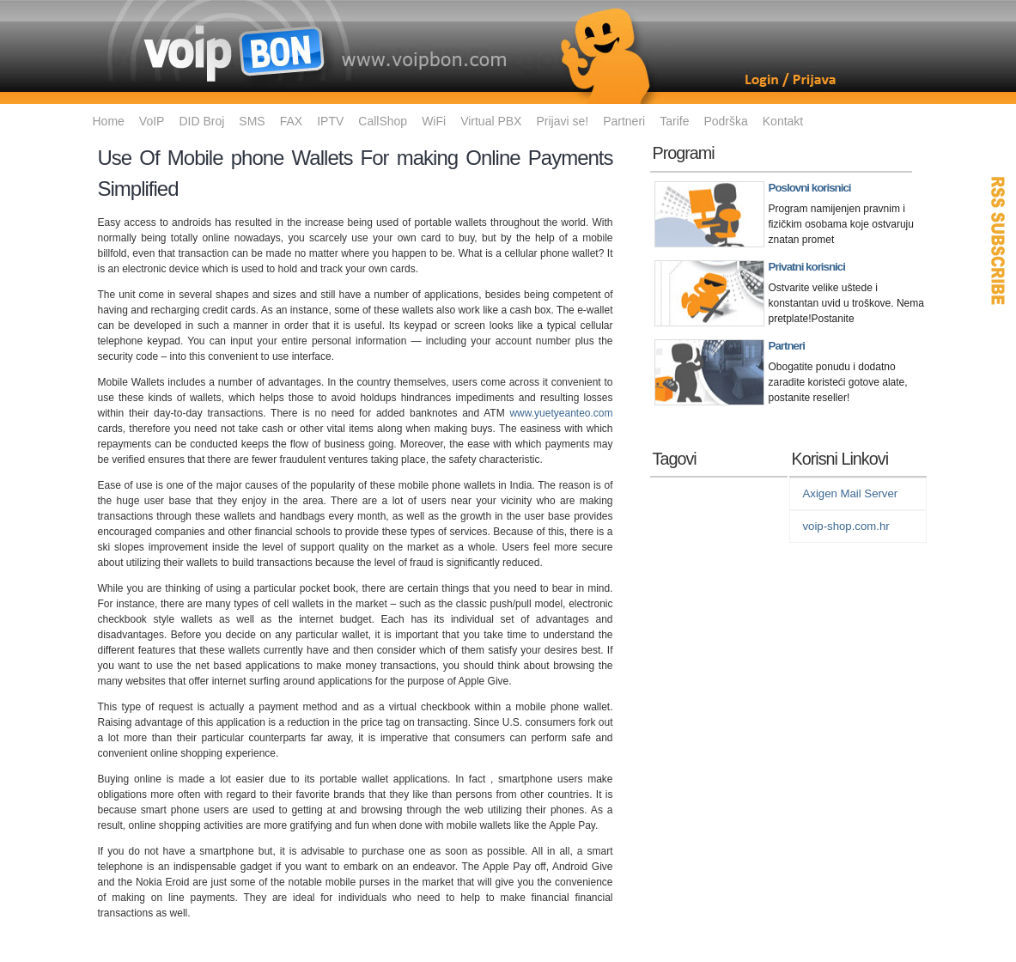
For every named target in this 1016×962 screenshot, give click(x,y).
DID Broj (201, 121)
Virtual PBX (490, 121)
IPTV (330, 121)
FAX (291, 121)
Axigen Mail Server (850, 493)
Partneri (624, 121)
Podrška (725, 121)
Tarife (674, 121)
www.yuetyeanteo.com (560, 413)
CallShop (382, 121)
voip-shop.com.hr (846, 526)
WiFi (434, 121)
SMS (252, 121)
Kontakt (783, 121)
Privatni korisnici (807, 266)
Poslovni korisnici (810, 187)
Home (109, 121)
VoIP (152, 121)
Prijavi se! (562, 121)
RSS (999, 240)
